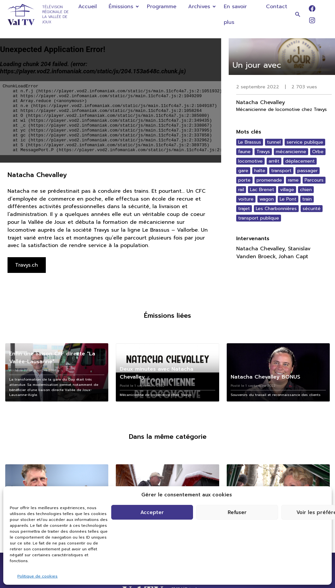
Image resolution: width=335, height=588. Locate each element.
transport (281, 170)
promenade (269, 180)
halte (259, 170)
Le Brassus (249, 142)
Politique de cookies (37, 576)
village (287, 189)
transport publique (258, 218)
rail (241, 189)
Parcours (314, 180)
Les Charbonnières (276, 208)
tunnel (274, 142)
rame (293, 180)
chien (306, 189)
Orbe (318, 151)
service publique (305, 142)
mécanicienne (291, 151)
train (307, 199)
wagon (266, 199)
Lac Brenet (262, 189)
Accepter (152, 512)
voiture (246, 199)
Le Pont (288, 199)
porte (244, 180)
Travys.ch (26, 265)
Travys (263, 151)
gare (243, 170)
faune (244, 151)
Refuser (237, 512)
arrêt (274, 161)
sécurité (312, 208)
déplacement (300, 161)
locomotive (250, 161)
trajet (244, 208)
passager (307, 170)
